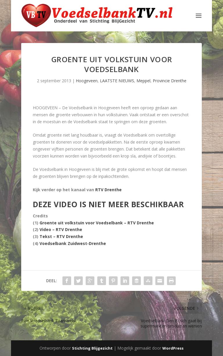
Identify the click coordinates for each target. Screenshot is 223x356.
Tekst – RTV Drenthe (61, 236)
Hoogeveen (87, 80)
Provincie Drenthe (169, 80)
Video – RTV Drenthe (60, 229)
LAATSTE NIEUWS (117, 80)
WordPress (173, 348)
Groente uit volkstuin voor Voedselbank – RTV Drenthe (96, 223)
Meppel (143, 80)
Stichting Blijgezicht (92, 348)
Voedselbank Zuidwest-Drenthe (72, 243)
